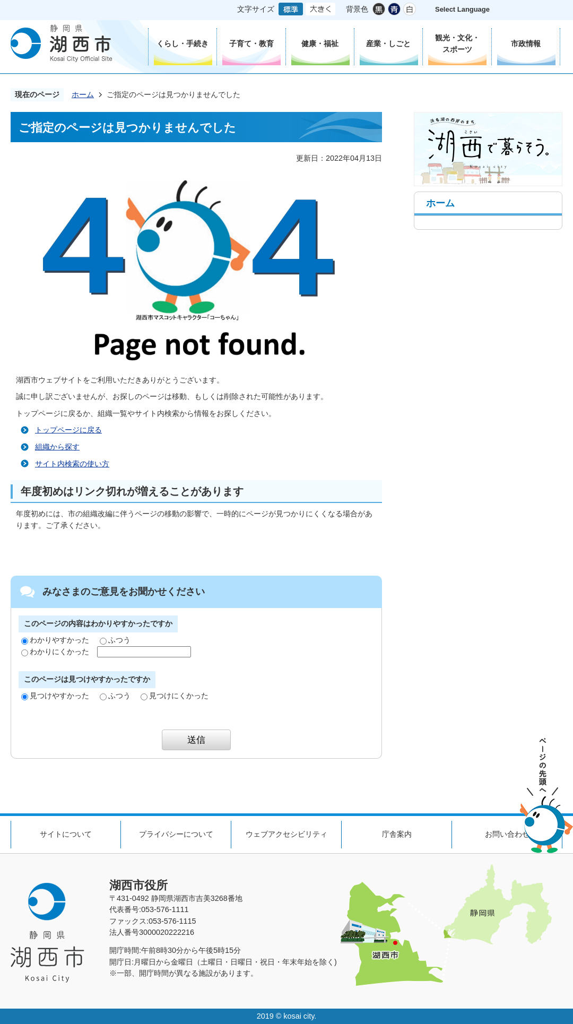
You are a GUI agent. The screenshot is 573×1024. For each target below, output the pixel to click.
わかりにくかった (55, 651)
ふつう (115, 640)
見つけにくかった (175, 695)
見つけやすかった (55, 695)
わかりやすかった (55, 640)
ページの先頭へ (546, 795)
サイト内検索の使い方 (72, 463)
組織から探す (57, 446)
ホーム (83, 94)
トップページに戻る (68, 430)
